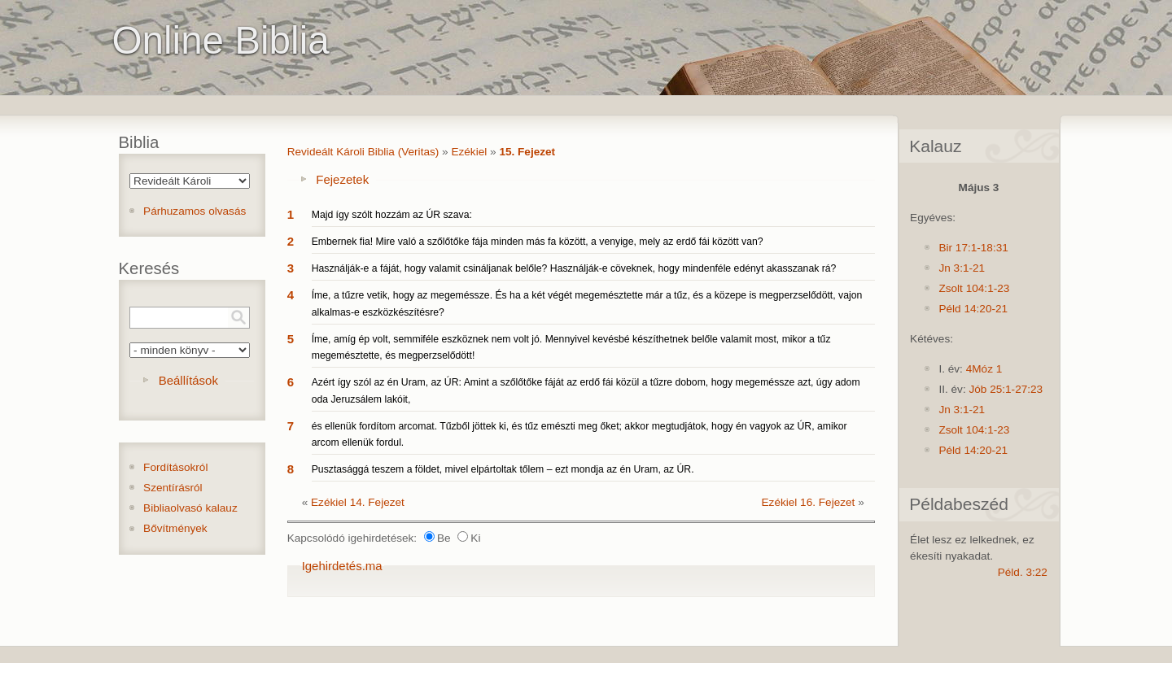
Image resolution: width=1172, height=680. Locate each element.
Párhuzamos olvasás (194, 211)
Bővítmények (175, 528)
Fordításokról (175, 467)
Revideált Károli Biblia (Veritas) (363, 152)
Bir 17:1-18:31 (973, 248)
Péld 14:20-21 (973, 309)
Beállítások (188, 380)
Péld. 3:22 (1022, 572)
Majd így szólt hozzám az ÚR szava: (392, 214)
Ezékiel (469, 152)
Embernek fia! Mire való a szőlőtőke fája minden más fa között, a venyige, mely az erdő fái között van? (537, 241)
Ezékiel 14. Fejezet (358, 502)
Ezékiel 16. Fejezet (808, 502)
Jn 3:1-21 (961, 268)
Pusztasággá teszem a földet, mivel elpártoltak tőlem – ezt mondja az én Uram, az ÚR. (503, 469)
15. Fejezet (527, 152)
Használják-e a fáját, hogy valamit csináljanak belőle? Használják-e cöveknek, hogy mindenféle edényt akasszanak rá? (574, 268)
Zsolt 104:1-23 (973, 288)
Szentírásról (173, 488)
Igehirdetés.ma (342, 566)
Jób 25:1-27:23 (1006, 389)
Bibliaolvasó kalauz (190, 508)
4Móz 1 (984, 369)
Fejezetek (342, 179)
